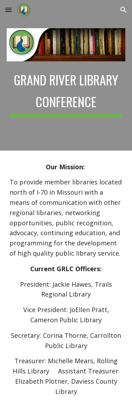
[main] (66, 91)
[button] (8, 9)
